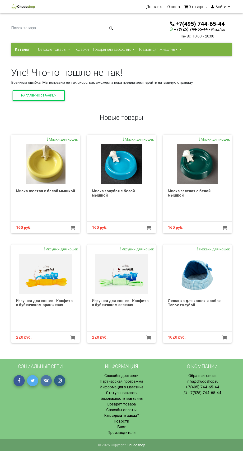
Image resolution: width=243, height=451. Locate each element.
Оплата (173, 7)
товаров (195, 7)
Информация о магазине (121, 387)
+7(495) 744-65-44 (202, 387)
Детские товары (52, 49)
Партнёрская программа (121, 381)
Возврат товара (121, 404)
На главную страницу (38, 95)
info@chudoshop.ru (202, 381)
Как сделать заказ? (121, 415)
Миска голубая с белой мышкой (113, 193)
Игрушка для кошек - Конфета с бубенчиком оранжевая (44, 302)
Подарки (81, 49)
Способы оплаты (121, 409)
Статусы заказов (121, 392)
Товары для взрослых (112, 49)
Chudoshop (136, 445)
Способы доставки (121, 375)
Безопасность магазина (121, 398)
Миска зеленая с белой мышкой (189, 193)
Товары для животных (158, 49)
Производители (121, 432)
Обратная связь (202, 375)
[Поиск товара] (59, 28)
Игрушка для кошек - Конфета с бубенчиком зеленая (120, 302)
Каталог (22, 49)
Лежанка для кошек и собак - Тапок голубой (195, 302)
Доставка (155, 7)
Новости (121, 421)
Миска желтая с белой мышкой (45, 191)
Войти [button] (218, 7)
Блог (121, 426)
